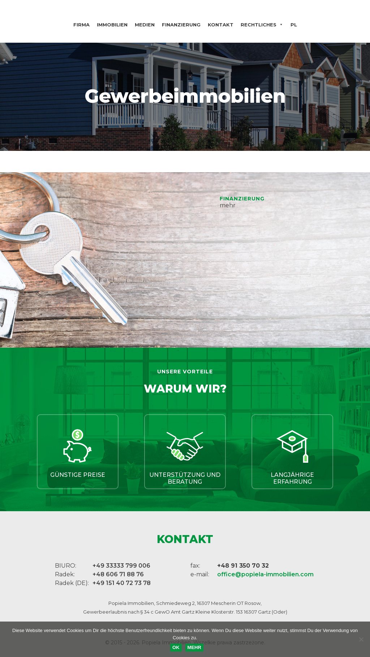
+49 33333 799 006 (121, 565)
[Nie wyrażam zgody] (361, 639)
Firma (81, 24)
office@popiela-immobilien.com (265, 574)
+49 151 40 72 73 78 (121, 583)
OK (176, 647)
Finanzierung (181, 24)
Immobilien (112, 24)
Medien (145, 24)
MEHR (194, 647)
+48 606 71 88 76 (118, 574)
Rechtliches (262, 24)
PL (294, 24)
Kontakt (220, 24)
